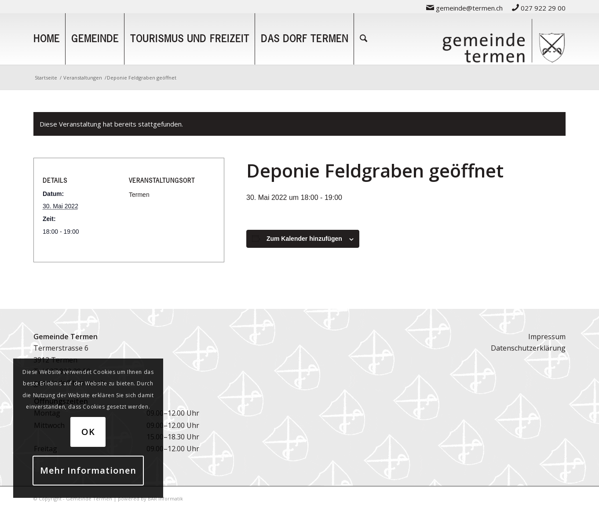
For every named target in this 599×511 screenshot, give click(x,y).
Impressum (547, 336)
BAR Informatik (165, 498)
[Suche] (363, 39)
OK (88, 432)
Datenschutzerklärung (528, 348)
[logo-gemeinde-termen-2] (504, 39)
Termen (139, 194)
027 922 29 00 (539, 8)
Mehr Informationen (88, 470)
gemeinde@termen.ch (464, 8)
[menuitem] (465, 7)
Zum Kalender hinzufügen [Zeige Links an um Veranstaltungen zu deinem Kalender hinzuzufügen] (304, 238)
